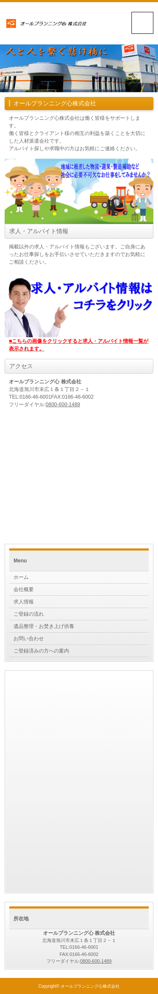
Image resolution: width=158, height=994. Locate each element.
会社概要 (23, 589)
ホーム (21, 577)
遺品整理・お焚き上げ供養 (43, 626)
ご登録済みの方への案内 (41, 651)
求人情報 (23, 602)
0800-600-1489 (63, 405)
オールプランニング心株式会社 (90, 986)
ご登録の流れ (28, 614)
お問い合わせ (28, 639)
